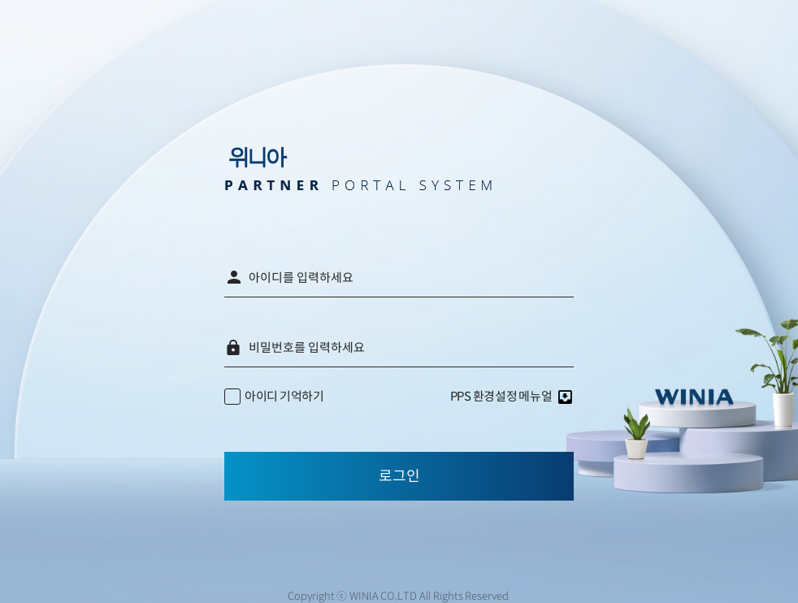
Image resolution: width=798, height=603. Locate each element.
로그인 (399, 476)
